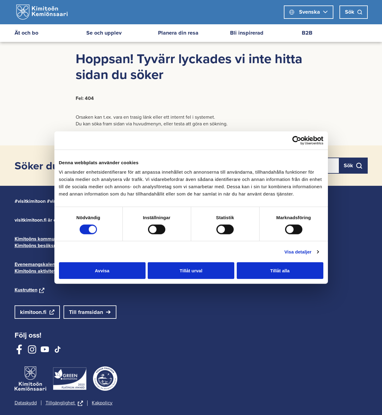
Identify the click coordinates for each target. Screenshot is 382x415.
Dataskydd (26, 402)
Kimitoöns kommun (39, 238)
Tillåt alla (280, 270)
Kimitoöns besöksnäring (45, 245)
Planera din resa (178, 33)
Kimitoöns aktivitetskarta (46, 270)
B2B (307, 33)
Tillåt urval (191, 270)
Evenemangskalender (42, 264)
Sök (353, 12)
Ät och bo (26, 33)
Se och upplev (104, 33)
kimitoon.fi (33, 312)
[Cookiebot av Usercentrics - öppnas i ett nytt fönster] (296, 140)
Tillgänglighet (64, 403)
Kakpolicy (102, 402)
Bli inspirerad (246, 33)
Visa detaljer (297, 251)
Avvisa (102, 270)
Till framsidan (86, 312)
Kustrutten (30, 289)
